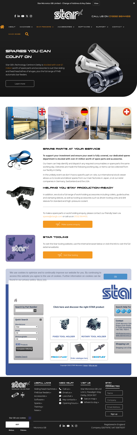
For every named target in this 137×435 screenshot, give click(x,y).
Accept (17, 424)
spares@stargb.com (52, 216)
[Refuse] (29, 418)
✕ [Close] (134, 3)
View (96, 3)
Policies (23, 430)
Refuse (11, 430)
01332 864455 (119, 16)
